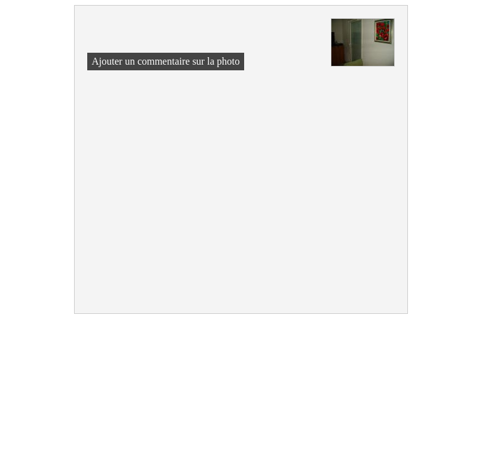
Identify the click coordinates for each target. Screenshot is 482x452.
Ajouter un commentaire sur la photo (166, 61)
